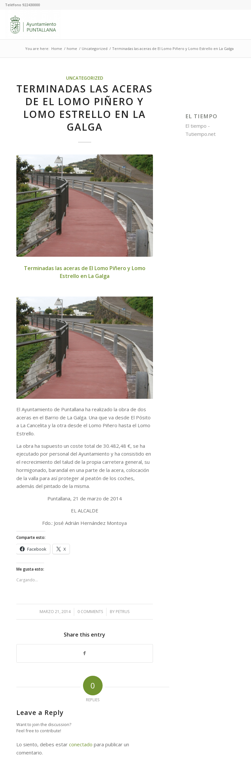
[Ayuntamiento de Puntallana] (33, 24)
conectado (80, 744)
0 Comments (90, 611)
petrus (122, 611)
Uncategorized (84, 78)
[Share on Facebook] (85, 653)
